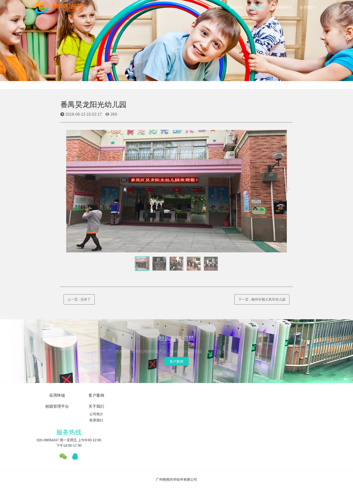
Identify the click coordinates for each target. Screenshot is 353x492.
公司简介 (200, 403)
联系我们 (200, 409)
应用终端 (236, 7)
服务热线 (260, 398)
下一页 (262, 299)
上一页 (79, 299)
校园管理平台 (282, 7)
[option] (176, 191)
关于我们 (306, 7)
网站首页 (215, 7)
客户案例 (257, 7)
